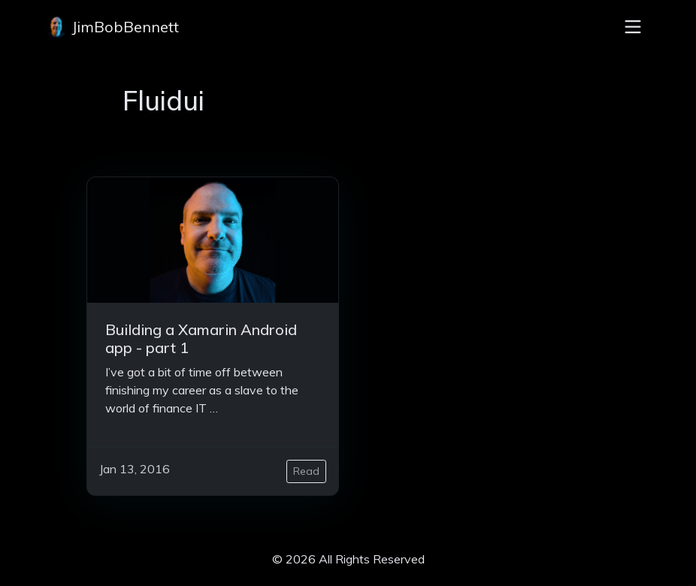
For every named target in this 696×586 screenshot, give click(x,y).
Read (306, 471)
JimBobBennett (112, 27)
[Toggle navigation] (633, 27)
